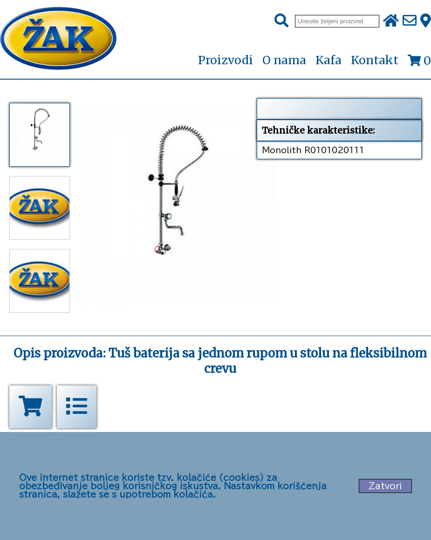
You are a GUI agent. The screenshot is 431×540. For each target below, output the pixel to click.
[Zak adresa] (425, 21)
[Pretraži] (281, 21)
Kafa (328, 60)
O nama (284, 60)
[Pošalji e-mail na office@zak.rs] (410, 21)
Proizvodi (225, 60)
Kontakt (374, 60)
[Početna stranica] (58, 39)
